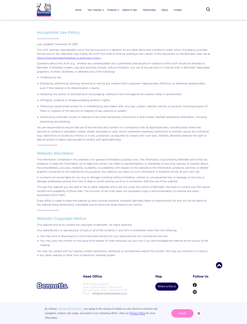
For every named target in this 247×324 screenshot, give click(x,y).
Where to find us (167, 286)
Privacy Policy (137, 313)
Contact (178, 10)
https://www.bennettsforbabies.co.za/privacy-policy (69, 58)
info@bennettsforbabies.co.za (109, 293)
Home (78, 10)
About (165, 10)
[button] (94, 10)
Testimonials (149, 10)
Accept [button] (182, 313)
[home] (44, 9)
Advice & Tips (129, 10)
